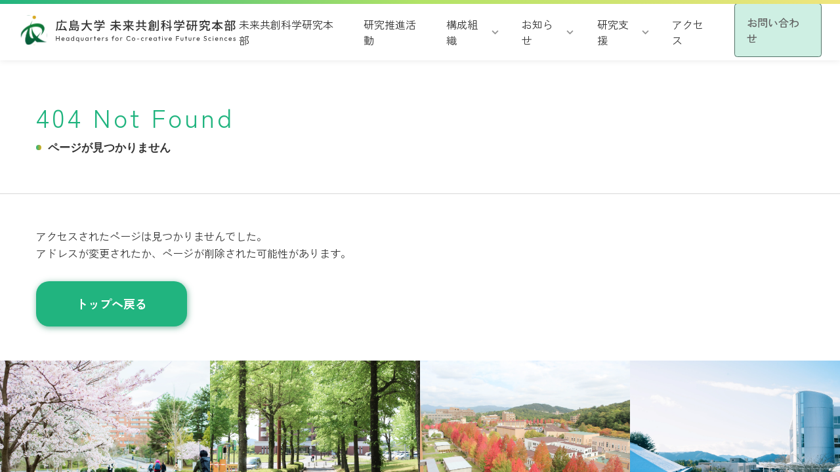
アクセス (659, 31)
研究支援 (587, 31)
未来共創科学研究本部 (277, 31)
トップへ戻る (111, 303)
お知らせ (516, 31)
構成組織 (443, 31)
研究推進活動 (374, 31)
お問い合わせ (762, 29)
